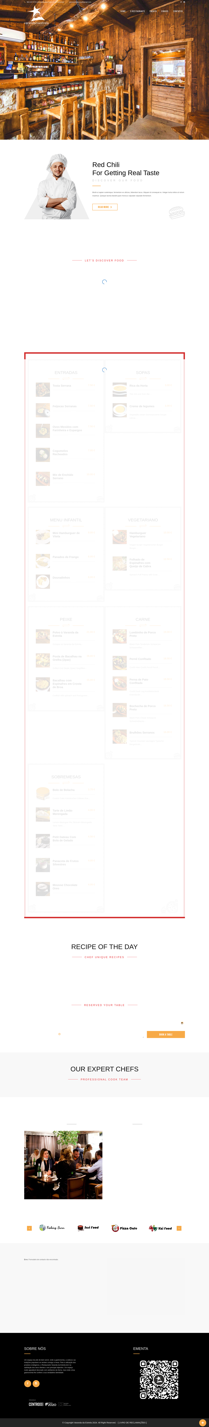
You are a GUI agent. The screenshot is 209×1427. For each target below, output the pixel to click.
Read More (105, 207)
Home (123, 11)
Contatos (178, 11)
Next (179, 1228)
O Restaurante (137, 11)
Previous (29, 1228)
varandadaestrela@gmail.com (80, 2)
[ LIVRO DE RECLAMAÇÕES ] (132, 1422)
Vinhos (164, 11)
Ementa (153, 11)
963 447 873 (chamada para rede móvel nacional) (45, 2)
